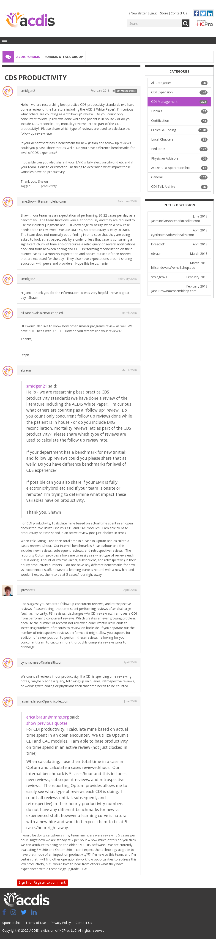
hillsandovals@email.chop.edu (43, 313)
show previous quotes (47, 723)
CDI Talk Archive (179, 186)
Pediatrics (179, 149)
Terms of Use (35, 922)
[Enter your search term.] (154, 23)
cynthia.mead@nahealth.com (42, 662)
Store (164, 13)
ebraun (26, 370)
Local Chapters (179, 139)
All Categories (179, 83)
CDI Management (126, 90)
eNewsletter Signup (143, 13)
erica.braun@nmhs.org (47, 717)
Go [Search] (185, 23)
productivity (49, 186)
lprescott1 (28, 590)
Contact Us (179, 13)
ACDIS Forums (28, 56)
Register (40, 882)
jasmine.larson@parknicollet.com (45, 701)
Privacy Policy (61, 922)
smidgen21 (29, 90)
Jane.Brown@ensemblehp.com (43, 201)
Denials (179, 111)
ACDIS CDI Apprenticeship (179, 168)
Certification (179, 120)
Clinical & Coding (179, 130)
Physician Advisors (179, 158)
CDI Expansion (179, 92)
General (179, 177)
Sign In (24, 882)
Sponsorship (11, 922)
